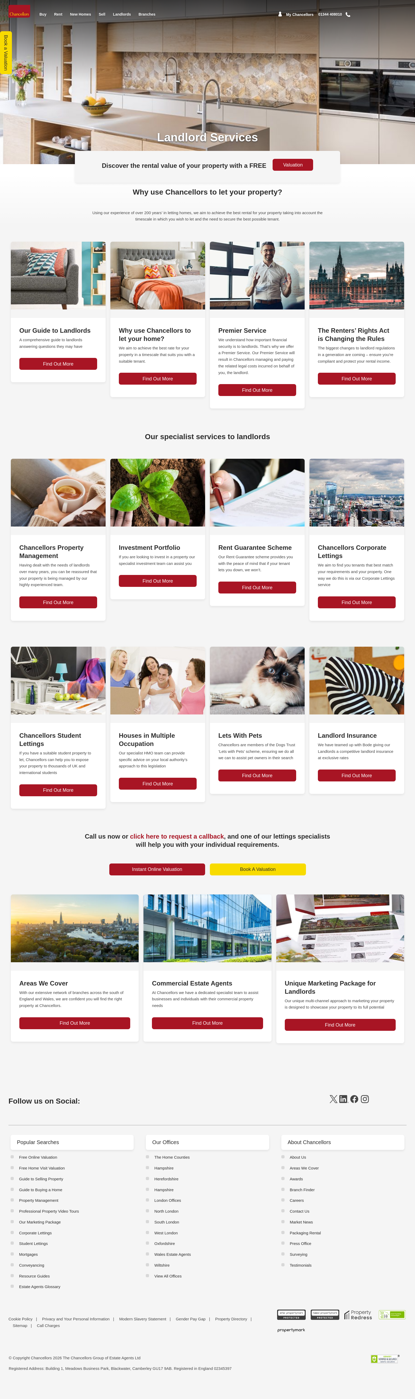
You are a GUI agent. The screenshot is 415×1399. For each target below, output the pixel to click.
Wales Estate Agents (172, 1269)
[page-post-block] (58, 275)
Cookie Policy (20, 1333)
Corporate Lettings (35, 1247)
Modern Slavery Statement (142, 1333)
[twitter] (333, 1116)
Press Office (300, 1258)
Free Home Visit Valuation (42, 1183)
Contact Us (299, 1226)
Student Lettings (33, 1258)
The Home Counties (172, 1172)
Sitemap (20, 1340)
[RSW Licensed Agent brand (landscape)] (392, 1329)
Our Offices (165, 1157)
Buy (42, 14)
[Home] (19, 11)
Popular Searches (38, 1157)
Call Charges (48, 1340)
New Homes (80, 14)
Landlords (122, 14)
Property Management (38, 1215)
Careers (297, 1215)
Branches (147, 14)
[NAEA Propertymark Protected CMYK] (324, 1329)
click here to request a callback (177, 844)
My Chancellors (299, 14)
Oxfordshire (164, 1258)
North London (166, 1226)
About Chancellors (309, 1157)
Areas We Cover (304, 1183)
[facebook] (354, 1116)
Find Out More (58, 398)
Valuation (293, 165)
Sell (102, 14)
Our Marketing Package (40, 1237)
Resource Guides (34, 1290)
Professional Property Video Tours (49, 1226)
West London (166, 1247)
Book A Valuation (258, 877)
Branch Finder (302, 1204)
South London (166, 1237)
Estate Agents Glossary (39, 1301)
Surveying (299, 1269)
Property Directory (231, 1333)
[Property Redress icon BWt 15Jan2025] (358, 1329)
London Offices (167, 1215)
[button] (355, 15)
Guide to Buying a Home (40, 1204)
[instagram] (364, 1116)
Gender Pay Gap (191, 1333)
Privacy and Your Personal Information (76, 1333)
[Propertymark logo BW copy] (291, 1345)
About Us (298, 1172)
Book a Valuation (6, 53)
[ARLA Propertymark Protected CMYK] (291, 1329)
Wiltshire (162, 1280)
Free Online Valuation (38, 1172)
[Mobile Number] (330, 14)
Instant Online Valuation (157, 877)
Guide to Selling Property (41, 1193)
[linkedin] (344, 1116)
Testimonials (301, 1280)
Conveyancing (31, 1280)
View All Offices (168, 1290)
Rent (58, 14)
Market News (301, 1237)
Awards (296, 1193)
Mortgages (28, 1269)
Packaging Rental (305, 1247)
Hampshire (164, 1183)
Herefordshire (166, 1193)
